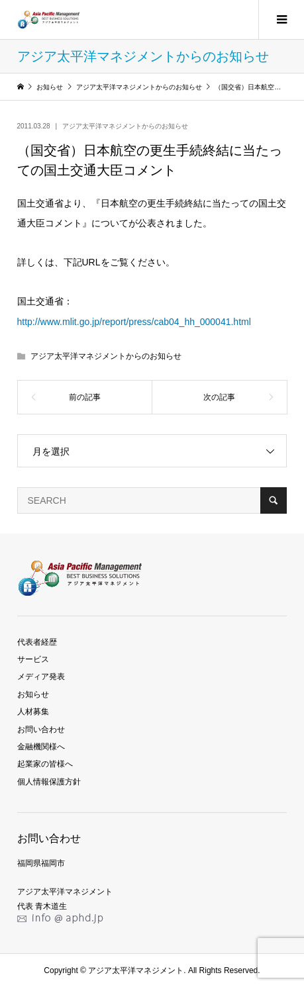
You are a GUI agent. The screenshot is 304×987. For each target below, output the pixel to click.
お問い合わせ (41, 729)
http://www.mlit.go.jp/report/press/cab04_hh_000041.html (134, 321)
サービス (33, 659)
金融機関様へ (41, 746)
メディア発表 (41, 676)
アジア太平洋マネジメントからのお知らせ (125, 126)
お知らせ (33, 694)
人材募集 (33, 711)
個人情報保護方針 (49, 781)
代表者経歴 (37, 642)
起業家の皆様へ (45, 764)
